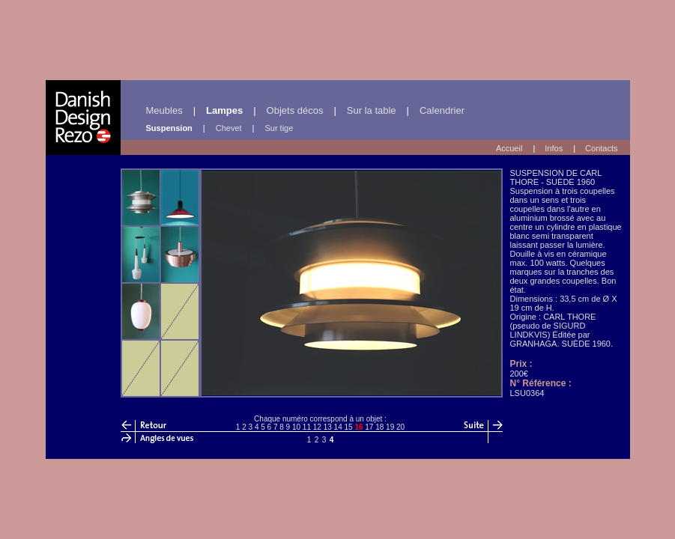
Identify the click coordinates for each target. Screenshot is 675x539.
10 (296, 427)
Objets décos (295, 110)
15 (348, 427)
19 (390, 427)
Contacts (601, 148)
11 (307, 427)
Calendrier (442, 110)
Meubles (164, 110)
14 (338, 427)
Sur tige (278, 128)
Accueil (509, 148)
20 (400, 427)
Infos (554, 148)
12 (317, 427)
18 (379, 427)
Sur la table (371, 110)
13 (328, 427)
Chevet (229, 128)
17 (369, 427)
